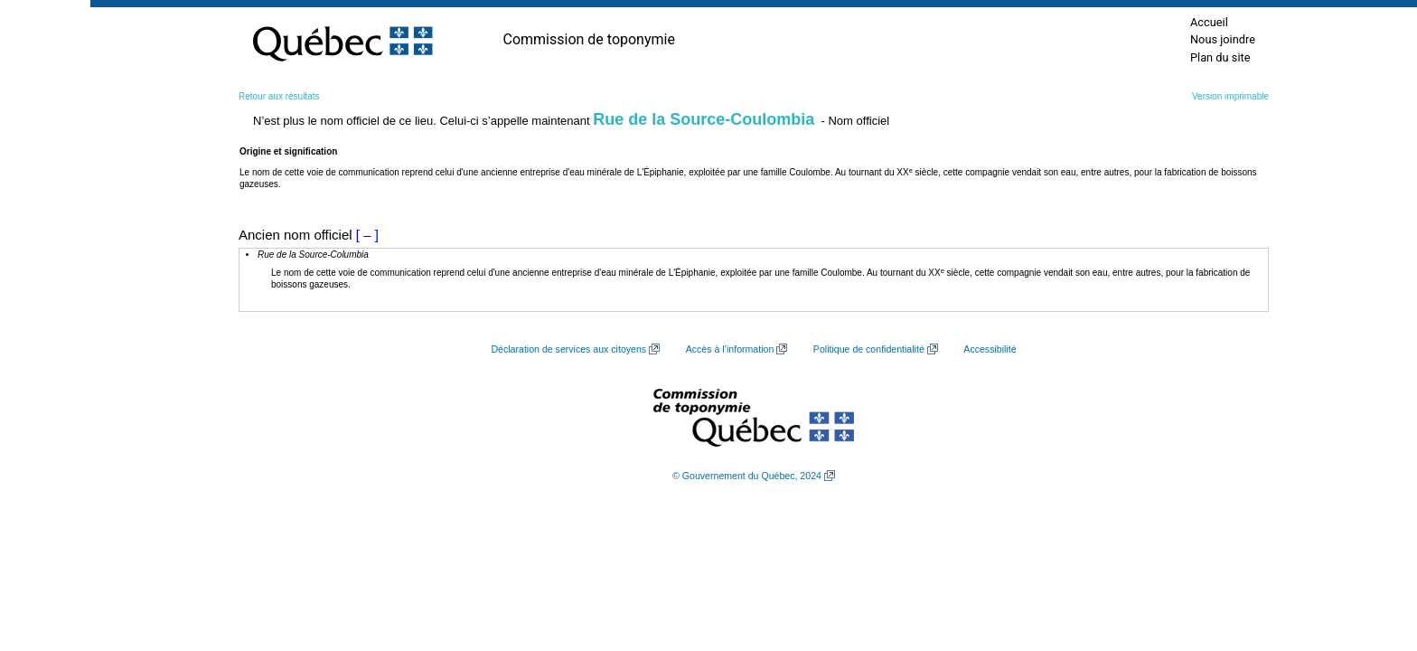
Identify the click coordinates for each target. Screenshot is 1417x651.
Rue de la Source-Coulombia (703, 119)
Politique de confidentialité (868, 349)
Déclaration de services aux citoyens (568, 349)
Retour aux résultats (279, 96)
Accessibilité (989, 349)
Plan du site (1220, 57)
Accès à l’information (730, 349)
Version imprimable (1230, 96)
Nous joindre (1222, 39)
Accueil (1209, 22)
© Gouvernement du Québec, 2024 (746, 475)
